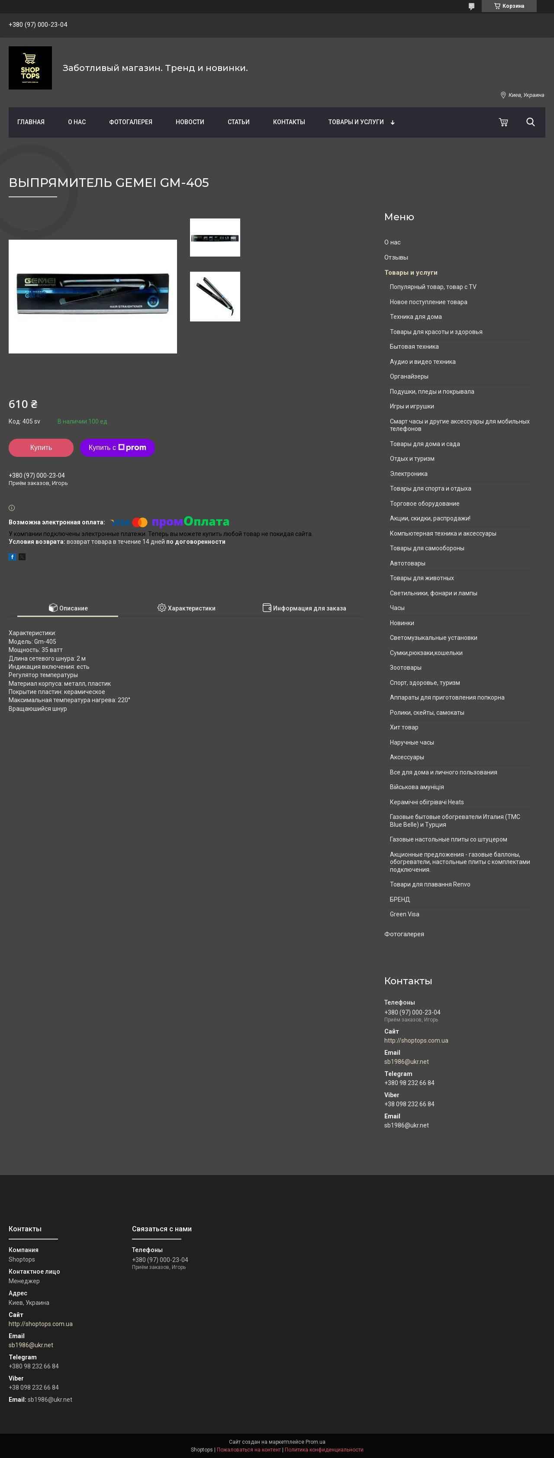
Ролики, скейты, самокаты (427, 712)
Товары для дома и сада (425, 443)
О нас (77, 122)
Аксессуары (407, 757)
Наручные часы (412, 742)
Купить (41, 447)
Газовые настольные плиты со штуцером (448, 839)
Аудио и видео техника (423, 361)
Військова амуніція (417, 787)
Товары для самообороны (427, 548)
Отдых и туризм (412, 458)
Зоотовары (406, 667)
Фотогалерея (130, 122)
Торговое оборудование (425, 503)
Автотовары (407, 563)
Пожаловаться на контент (249, 1450)
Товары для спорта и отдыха (430, 488)
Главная (31, 122)
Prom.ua (315, 1442)
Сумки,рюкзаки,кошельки (426, 652)
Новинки (402, 623)
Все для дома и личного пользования (443, 772)
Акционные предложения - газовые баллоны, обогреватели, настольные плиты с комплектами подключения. (460, 862)
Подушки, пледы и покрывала (432, 391)
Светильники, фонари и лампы (433, 593)
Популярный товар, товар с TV (433, 286)
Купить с (117, 448)
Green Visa (404, 914)
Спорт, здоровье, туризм (425, 682)
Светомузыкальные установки (433, 637)
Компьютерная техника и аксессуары (443, 533)
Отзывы (396, 257)
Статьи (239, 122)
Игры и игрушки (412, 406)
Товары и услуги (356, 122)
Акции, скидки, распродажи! (430, 518)
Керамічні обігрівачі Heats (427, 802)
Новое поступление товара (428, 302)
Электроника (409, 473)
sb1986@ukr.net (406, 1061)
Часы (397, 607)
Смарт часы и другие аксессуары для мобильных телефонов (460, 425)
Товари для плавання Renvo (430, 884)
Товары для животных (422, 578)
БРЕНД (400, 899)
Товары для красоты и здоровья (436, 331)
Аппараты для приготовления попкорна (447, 697)
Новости (190, 122)
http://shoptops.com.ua (416, 1040)
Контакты (289, 122)
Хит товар (404, 727)
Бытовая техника (414, 346)
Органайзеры (409, 376)
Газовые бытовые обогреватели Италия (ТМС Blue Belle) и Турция (455, 820)
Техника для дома (416, 316)
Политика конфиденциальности (324, 1450)
